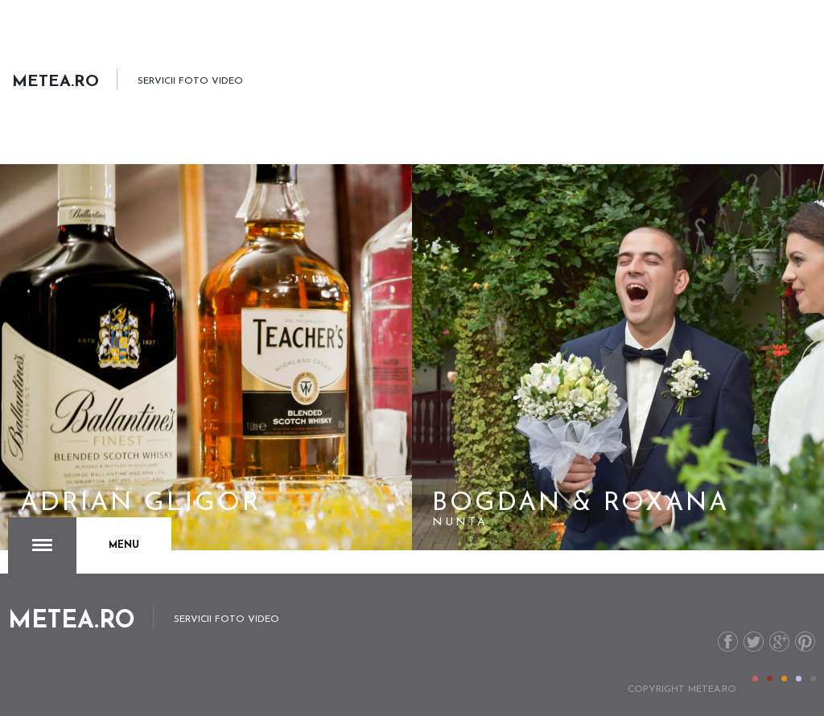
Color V (813, 678)
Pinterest (805, 642)
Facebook (728, 642)
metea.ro (712, 689)
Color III (784, 678)
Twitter (753, 642)
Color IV (798, 678)
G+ (779, 642)
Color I (755, 678)
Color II (769, 678)
